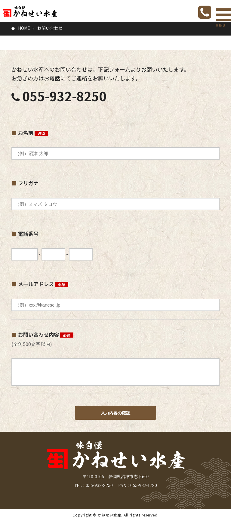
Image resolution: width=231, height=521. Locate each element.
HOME (24, 28)
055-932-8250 (64, 95)
